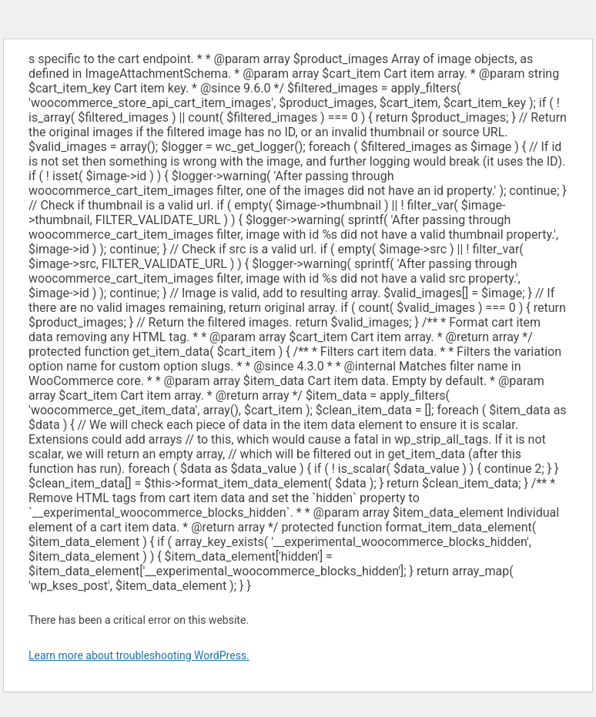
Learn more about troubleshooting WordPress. (138, 655)
